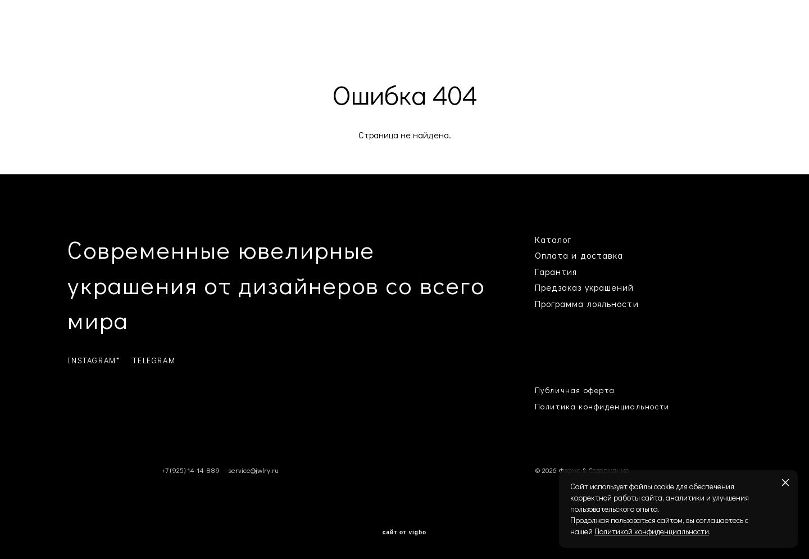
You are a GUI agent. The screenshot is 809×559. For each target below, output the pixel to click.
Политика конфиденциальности (602, 406)
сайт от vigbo (404, 532)
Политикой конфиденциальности (651, 531)
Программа (559, 303)
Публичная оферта (575, 390)
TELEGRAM (154, 360)
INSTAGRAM (91, 360)
